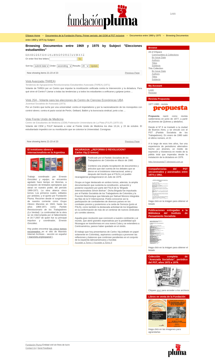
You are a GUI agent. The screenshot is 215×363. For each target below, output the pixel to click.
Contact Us (31, 348)
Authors (156, 60)
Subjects (156, 65)
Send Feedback (45, 348)
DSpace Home (33, 35)
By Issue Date (159, 57)
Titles (154, 63)
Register (152, 92)
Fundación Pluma (34, 345)
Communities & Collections (165, 54)
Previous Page (132, 73)
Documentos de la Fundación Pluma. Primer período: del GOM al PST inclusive (84, 35)
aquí (159, 290)
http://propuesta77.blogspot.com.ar (165, 161)
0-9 (27, 54)
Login (173, 13)
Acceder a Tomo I (84, 242)
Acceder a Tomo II (103, 242)
